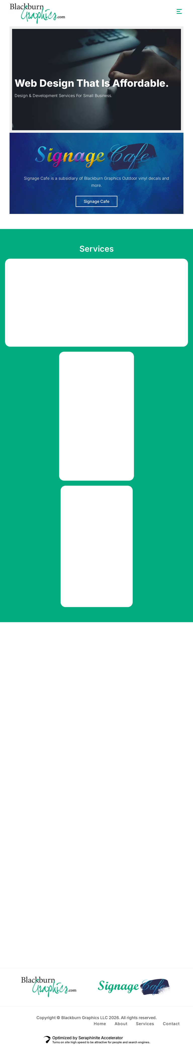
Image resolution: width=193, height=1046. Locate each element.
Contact (171, 1023)
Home (100, 1023)
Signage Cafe (96, 201)
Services (145, 1023)
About (121, 1023)
